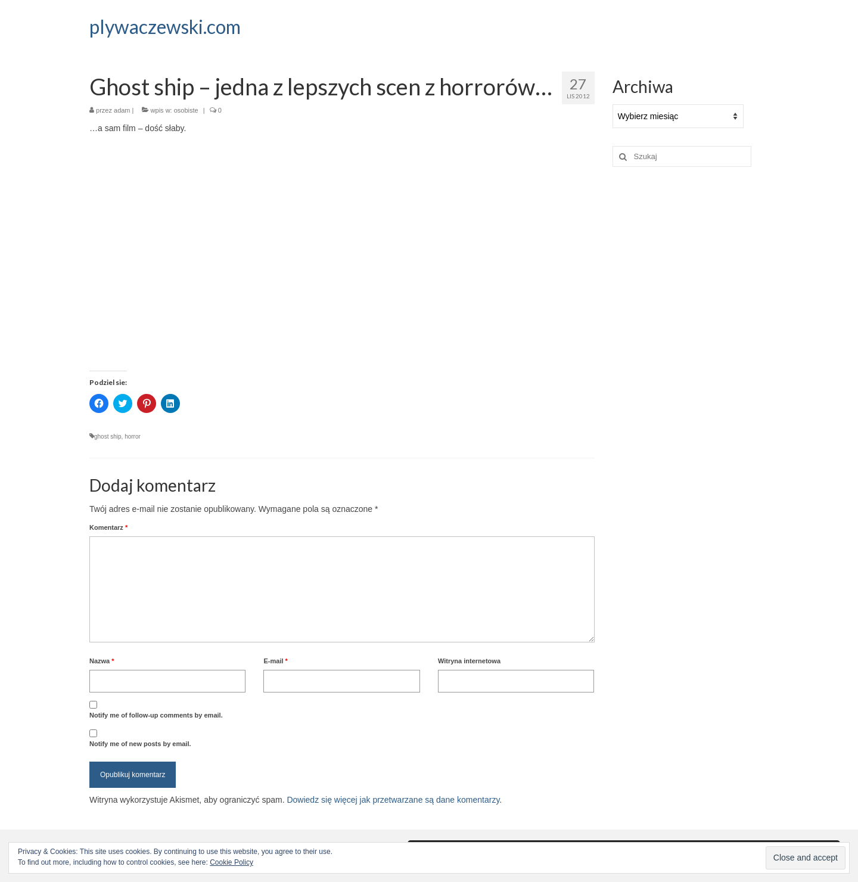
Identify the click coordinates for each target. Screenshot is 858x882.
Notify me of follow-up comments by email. (156, 715)
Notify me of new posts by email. (140, 743)
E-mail (275, 660)
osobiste (186, 110)
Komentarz (108, 527)
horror (133, 436)
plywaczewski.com (165, 26)
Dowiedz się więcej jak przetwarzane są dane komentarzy (393, 800)
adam (122, 110)
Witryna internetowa (469, 660)
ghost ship (108, 436)
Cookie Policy (231, 862)
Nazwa (101, 660)
